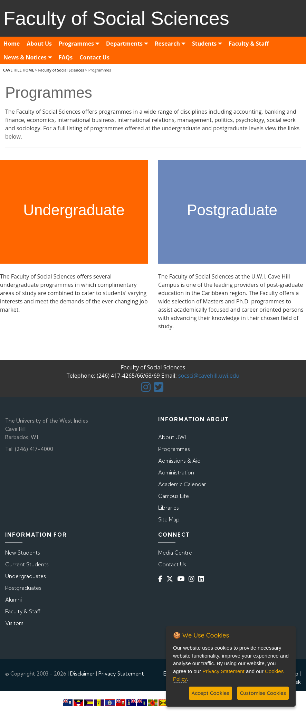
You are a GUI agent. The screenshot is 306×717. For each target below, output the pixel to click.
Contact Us (172, 564)
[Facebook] (161, 579)
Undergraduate (74, 209)
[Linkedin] (202, 579)
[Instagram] (193, 579)
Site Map (169, 519)
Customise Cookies (263, 693)
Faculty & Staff (22, 611)
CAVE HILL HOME (18, 70)
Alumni (13, 599)
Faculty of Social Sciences (61, 70)
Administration (176, 472)
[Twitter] (171, 579)
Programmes (174, 449)
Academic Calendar (182, 484)
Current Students (27, 564)
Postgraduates (23, 588)
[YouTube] (182, 579)
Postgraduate (232, 209)
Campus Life (173, 496)
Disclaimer (82, 673)
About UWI (172, 437)
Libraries (168, 507)
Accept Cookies (210, 693)
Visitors (14, 623)
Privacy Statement (121, 673)
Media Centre (175, 552)
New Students (22, 552)
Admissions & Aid (179, 460)
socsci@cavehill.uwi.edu (208, 375)
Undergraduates (25, 576)
